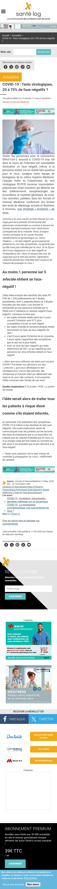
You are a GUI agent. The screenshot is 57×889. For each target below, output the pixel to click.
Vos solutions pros (43, 760)
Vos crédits (43, 749)
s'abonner (15, 863)
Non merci (33, 884)
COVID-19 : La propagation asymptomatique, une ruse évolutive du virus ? (28, 508)
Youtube (29, 544)
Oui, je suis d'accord (13, 884)
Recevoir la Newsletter (28, 711)
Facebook (5, 66)
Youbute (28, 66)
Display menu (3, 11)
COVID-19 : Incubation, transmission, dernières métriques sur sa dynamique (27, 500)
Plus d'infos (30, 878)
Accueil (5, 35)
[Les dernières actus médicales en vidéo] (28, 808)
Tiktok (23, 66)
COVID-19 (15, 514)
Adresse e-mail (13, 583)
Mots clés (6, 51)
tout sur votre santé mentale (43, 736)
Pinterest (17, 66)
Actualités (16, 35)
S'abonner (15, 596)
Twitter (11, 66)
